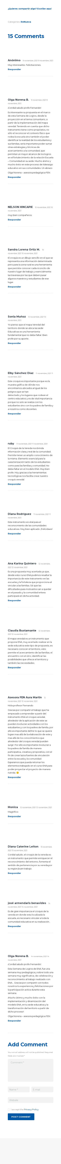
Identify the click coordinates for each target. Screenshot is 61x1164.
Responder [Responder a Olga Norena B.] (14, 177)
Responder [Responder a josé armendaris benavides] (14, 926)
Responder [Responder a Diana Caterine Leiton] (14, 873)
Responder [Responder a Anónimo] (14, 69)
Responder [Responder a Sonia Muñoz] (14, 343)
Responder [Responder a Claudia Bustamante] (14, 667)
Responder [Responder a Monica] (14, 816)
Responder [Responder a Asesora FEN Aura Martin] (14, 777)
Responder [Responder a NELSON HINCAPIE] (14, 219)
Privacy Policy (31, 1109)
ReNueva (26, 21)
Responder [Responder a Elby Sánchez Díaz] (14, 413)
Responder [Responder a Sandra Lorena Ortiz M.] (14, 286)
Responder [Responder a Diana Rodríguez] (14, 533)
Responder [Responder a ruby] (14, 484)
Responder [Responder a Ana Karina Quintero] (14, 600)
